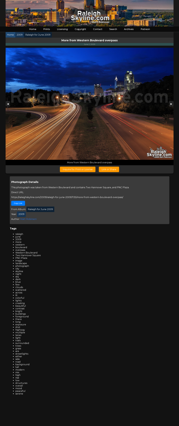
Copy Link (18, 203)
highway (20, 330)
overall (19, 385)
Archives (129, 29)
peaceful (20, 391)
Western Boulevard (59, 187)
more (18, 242)
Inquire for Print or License (78, 169)
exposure (20, 324)
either (18, 356)
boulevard (21, 247)
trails (18, 340)
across (18, 292)
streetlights (21, 353)
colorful (19, 298)
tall (17, 367)
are (17, 351)
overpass (20, 250)
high (17, 375)
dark (18, 279)
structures (21, 383)
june (18, 236)
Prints (46, 29)
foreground (22, 316)
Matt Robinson (28, 219)
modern (19, 369)
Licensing (62, 29)
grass (18, 348)
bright (18, 311)
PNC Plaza (123, 187)
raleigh (19, 234)
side (17, 359)
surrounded (22, 343)
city (17, 268)
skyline (19, 271)
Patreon (145, 29)
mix (17, 372)
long (18, 322)
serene (19, 393)
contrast (20, 308)
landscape (21, 263)
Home (32, 29)
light (18, 338)
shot (17, 327)
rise (17, 377)
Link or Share (109, 169)
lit (16, 295)
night (18, 274)
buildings (20, 314)
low (17, 380)
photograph (22, 266)
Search (113, 29)
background (22, 364)
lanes (18, 335)
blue (18, 282)
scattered (20, 290)
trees (18, 345)
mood (18, 388)
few (17, 284)
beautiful (20, 306)
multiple (20, 332)
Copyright (80, 29)
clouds (19, 287)
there (18, 319)
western (20, 244)
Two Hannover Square (98, 187)
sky (17, 276)
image (18, 260)
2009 (18, 239)
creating (20, 303)
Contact (97, 29)
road (18, 361)
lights (18, 300)
